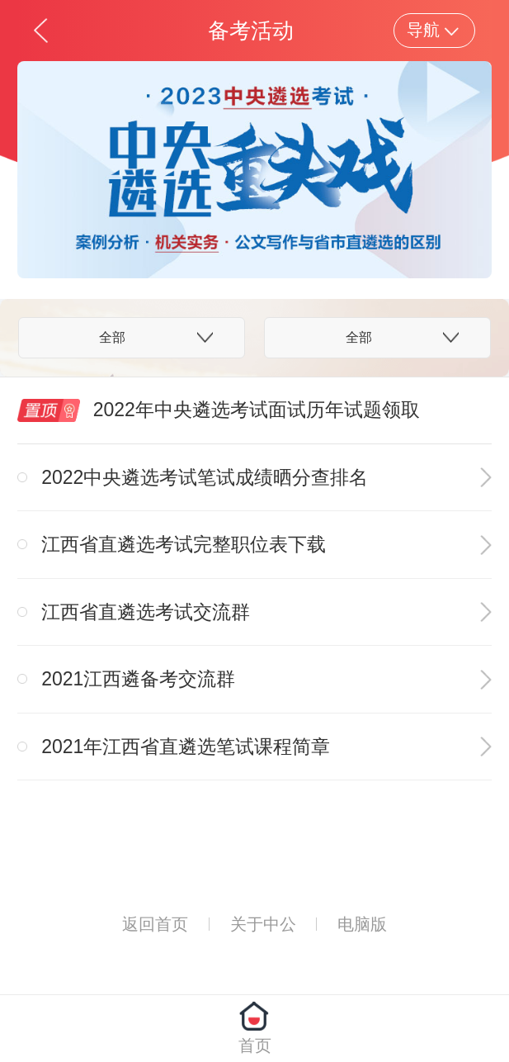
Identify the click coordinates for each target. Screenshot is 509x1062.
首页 (254, 1045)
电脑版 (362, 924)
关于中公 (263, 924)
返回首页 (155, 924)
